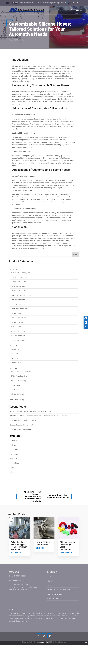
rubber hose (14, 463)
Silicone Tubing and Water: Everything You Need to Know (30, 411)
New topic (13, 458)
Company (13, 440)
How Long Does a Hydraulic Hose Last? (24, 420)
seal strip (23, 40)
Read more (16, 552)
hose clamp (14, 449)
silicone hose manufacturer (56, 598)
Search (75, 254)
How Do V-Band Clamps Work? (21, 429)
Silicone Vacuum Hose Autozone (58, 590)
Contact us (50, 585)
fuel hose (13, 445)
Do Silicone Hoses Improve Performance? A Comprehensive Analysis (32, 496)
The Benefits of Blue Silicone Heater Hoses (58, 496)
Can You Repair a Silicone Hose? (21, 425)
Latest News (51, 581)
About (49, 577)
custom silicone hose (54, 594)
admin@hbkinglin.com (17, 580)
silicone (12, 472)
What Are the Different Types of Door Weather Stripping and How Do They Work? (39, 416)
